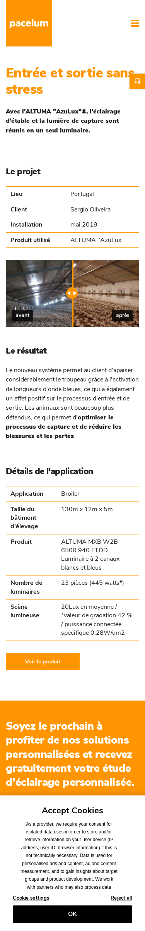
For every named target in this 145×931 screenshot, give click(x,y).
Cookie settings (31, 900)
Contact (137, 81)
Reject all (121, 900)
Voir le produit (42, 661)
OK (72, 916)
